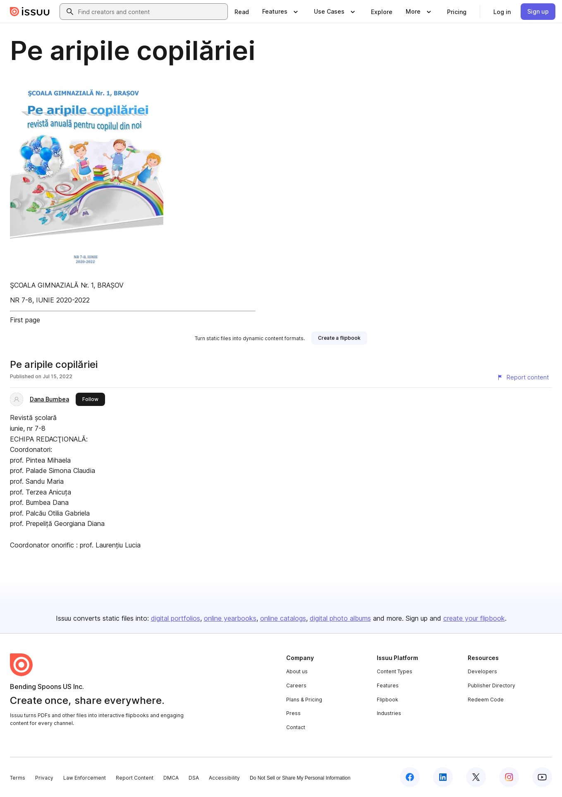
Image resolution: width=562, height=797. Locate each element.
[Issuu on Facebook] (410, 777)
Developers (482, 671)
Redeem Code (486, 699)
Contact (295, 727)
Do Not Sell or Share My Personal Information (300, 778)
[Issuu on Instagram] (509, 777)
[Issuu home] (30, 11)
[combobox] (151, 11)
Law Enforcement (84, 778)
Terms (17, 778)
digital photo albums (340, 618)
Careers (296, 685)
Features (388, 685)
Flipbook (387, 699)
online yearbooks (230, 618)
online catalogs (283, 618)
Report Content (134, 778)
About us (297, 671)
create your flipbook (474, 618)
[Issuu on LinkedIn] (443, 777)
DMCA (171, 778)
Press (293, 713)
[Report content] (522, 377)
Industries (389, 713)
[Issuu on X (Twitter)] (476, 777)
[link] (242, 11)
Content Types (394, 671)
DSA (194, 778)
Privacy (44, 778)
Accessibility (224, 778)
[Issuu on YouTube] (542, 777)
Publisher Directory (491, 685)
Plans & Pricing (304, 699)
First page (25, 320)
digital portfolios (175, 618)
